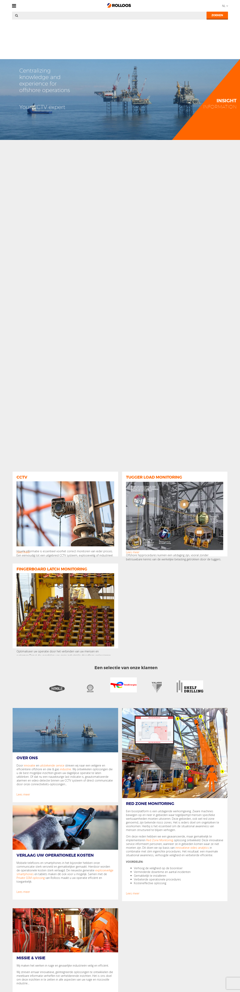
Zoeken (217, 15)
